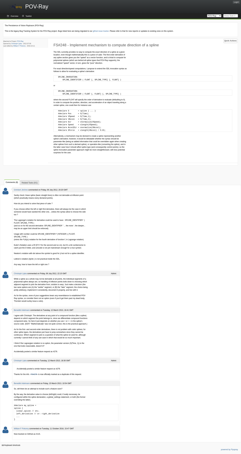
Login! (236, 2)
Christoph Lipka (16, 43)
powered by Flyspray (229, 449)
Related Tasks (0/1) (30, 183)
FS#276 (34, 374)
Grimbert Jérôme (21, 190)
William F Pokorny (19, 46)
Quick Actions (230, 41)
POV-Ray (20, 41)
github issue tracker (101, 31)
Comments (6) (12, 182)
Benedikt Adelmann (22, 310)
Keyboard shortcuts (11, 445)
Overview (14, 16)
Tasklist (29, 16)
